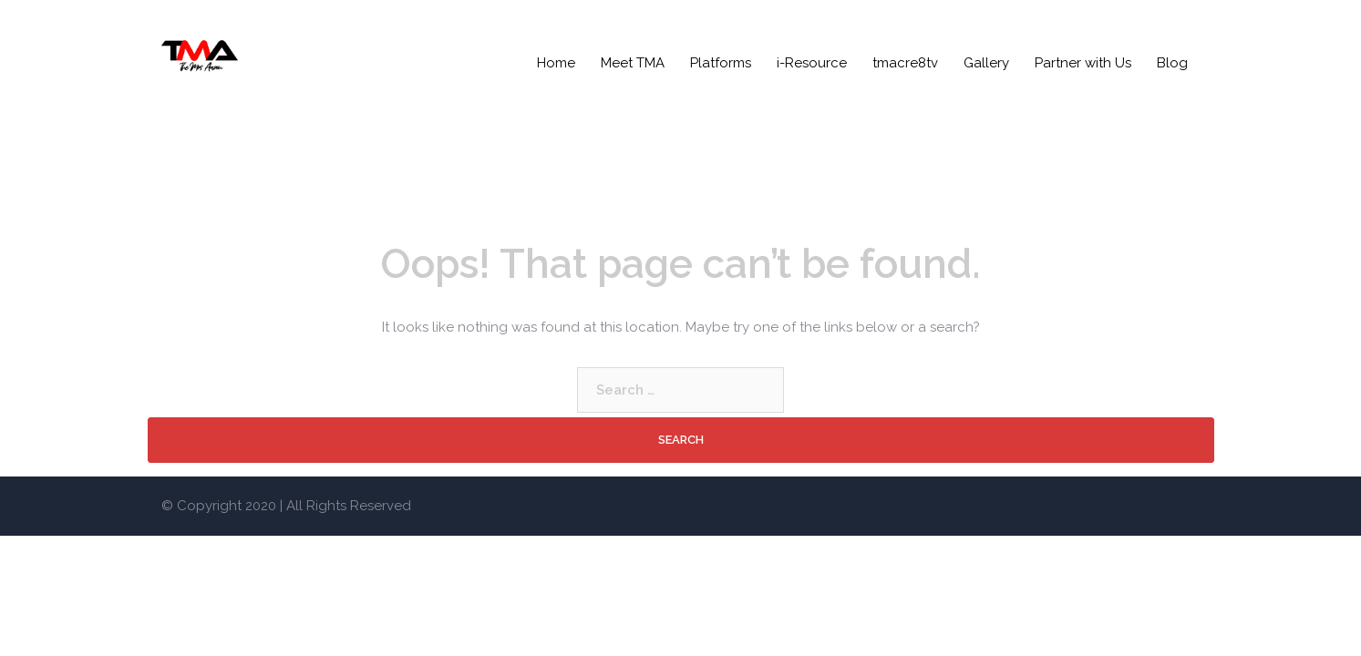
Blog (1172, 63)
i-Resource (812, 63)
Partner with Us (1083, 63)
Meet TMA (633, 63)
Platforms (720, 63)
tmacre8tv (905, 63)
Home (556, 63)
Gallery (986, 63)
